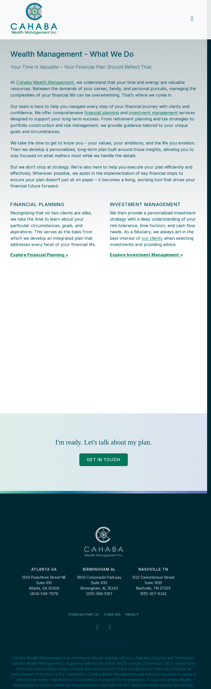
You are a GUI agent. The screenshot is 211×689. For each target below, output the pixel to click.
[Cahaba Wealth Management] (34, 18)
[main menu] (192, 19)
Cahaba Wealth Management (45, 82)
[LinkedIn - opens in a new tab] (109, 627)
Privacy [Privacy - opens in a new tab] (132, 615)
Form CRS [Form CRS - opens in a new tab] (112, 615)
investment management (153, 112)
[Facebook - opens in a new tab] (97, 627)
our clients (152, 238)
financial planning (102, 112)
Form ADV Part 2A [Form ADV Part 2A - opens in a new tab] (84, 615)
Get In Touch (103, 459)
